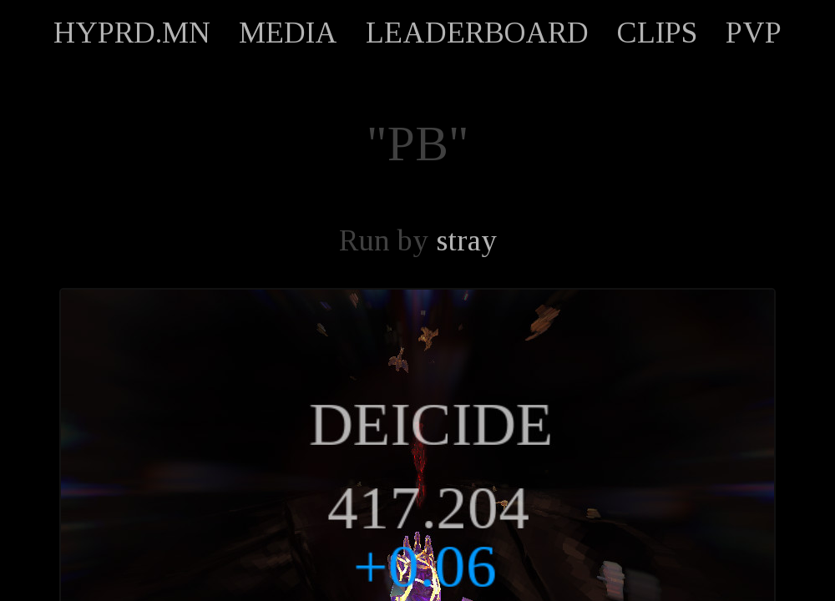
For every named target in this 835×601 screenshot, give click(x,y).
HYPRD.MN (131, 32)
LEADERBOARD (477, 32)
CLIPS (657, 32)
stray (466, 240)
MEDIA (288, 32)
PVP (754, 32)
